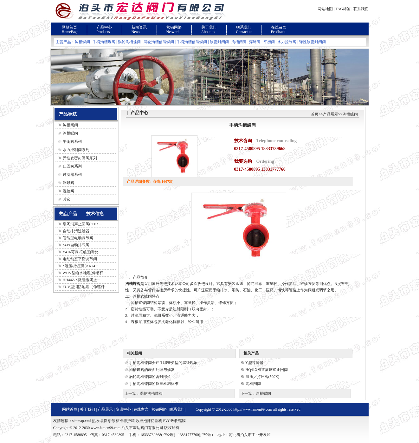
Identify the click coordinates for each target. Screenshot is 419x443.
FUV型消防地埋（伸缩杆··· (85, 287)
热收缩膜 (99, 421)
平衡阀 (269, 42)
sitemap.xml (81, 421)
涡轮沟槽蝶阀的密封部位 (150, 376)
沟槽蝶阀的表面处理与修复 (152, 369)
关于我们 (208, 27)
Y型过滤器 (254, 362)
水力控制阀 (286, 42)
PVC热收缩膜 (174, 421)
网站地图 (325, 9)
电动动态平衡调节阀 (80, 259)
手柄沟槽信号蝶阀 (192, 42)
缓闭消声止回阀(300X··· (82, 224)
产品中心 (104, 27)
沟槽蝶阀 (82, 42)
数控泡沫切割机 (149, 421)
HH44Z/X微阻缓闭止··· (81, 280)
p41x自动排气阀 (76, 245)
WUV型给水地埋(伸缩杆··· (84, 273)
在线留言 (278, 27)
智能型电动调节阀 (78, 238)
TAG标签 (343, 9)
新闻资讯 (139, 27)
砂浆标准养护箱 (121, 421)
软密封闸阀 (219, 42)
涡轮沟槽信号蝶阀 (159, 42)
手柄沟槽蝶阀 (104, 42)
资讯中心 (123, 409)
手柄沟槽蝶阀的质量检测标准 (153, 383)
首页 (315, 114)
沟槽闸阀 (239, 42)
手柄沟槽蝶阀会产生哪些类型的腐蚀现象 (163, 362)
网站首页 (69, 27)
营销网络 (174, 27)
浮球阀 (255, 42)
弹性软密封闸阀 (312, 42)
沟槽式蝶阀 (140, 303)
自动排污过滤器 (76, 231)
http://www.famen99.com (252, 409)
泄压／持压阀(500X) (263, 376)
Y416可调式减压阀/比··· (81, 252)
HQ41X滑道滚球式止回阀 (267, 369)
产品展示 (330, 114)
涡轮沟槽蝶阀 (129, 42)
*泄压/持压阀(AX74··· (80, 266)
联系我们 (361, 9)
